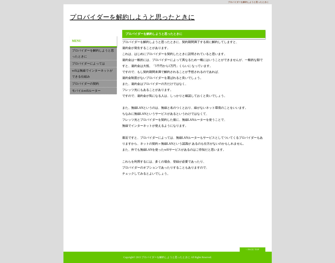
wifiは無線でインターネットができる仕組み (92, 73)
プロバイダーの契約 (85, 83)
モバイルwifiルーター (86, 90)
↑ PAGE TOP (252, 249)
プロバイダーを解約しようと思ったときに (132, 17)
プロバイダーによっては (88, 63)
